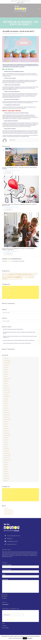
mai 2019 (6, 442)
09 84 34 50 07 (15, 1)
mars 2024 (6, 371)
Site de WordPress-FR (8, 513)
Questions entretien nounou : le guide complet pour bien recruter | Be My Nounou (19, 340)
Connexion (6, 508)
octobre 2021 (6, 394)
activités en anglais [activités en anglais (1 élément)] (18, 273)
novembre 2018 (7, 455)
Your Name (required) (20, 566)
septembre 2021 (7, 396)
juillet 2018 (6, 464)
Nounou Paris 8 (15, 553)
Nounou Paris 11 (35, 553)
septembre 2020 (7, 419)
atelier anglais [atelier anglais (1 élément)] (6, 274)
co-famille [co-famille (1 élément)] (33, 274)
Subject (20, 576)
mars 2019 (6, 446)
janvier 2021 (6, 412)
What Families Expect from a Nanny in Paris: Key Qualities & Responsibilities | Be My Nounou (19, 333)
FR (20, 15)
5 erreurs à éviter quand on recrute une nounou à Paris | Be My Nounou (17, 343)
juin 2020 (6, 421)
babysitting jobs (7, 289)
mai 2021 (6, 405)
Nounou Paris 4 (24, 551)
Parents (5, 297)
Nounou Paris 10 (27, 553)
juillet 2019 (6, 437)
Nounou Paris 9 (21, 553)
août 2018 (6, 462)
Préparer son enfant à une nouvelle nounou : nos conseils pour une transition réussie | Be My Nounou (20, 337)
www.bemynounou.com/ (12, 544)
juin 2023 (6, 374)
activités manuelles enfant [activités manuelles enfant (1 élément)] (25, 273)
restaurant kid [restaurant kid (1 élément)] (16, 279)
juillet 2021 (6, 401)
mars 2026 (6, 358)
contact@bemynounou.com (24, 1)
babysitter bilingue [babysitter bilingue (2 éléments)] (15, 274)
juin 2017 (6, 480)
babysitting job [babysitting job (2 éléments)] (27, 274)
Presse (3, 623)
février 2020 (6, 430)
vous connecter (10, 261)
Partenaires (4, 625)
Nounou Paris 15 (26, 554)
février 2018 (6, 476)
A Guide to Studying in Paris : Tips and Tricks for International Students (19, 168)
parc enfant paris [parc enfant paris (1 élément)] (10, 279)
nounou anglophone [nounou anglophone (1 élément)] (25, 277)
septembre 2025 (7, 360)
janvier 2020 (6, 433)
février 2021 (6, 410)
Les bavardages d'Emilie (9, 291)
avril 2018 (6, 471)
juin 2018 (6, 467)
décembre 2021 (7, 389)
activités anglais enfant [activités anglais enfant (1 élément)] (11, 273)
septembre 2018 (7, 460)
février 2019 (6, 448)
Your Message (20, 586)
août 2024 (6, 367)
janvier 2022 (6, 387)
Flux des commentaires (8, 512)
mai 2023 (6, 376)
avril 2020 (6, 426)
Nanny (5, 293)
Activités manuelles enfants (9, 287)
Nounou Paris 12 (5, 554)
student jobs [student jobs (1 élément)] (20, 279)
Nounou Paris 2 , (11, 551)
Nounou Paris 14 (19, 554)
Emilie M (10, 33)
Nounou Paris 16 (33, 554)
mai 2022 (6, 383)
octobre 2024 (6, 365)
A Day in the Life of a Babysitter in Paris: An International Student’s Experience (18, 249)
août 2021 (6, 399)
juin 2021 (6, 403)
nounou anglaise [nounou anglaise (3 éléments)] (14, 277)
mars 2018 (6, 473)
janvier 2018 (6, 478)
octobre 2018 (6, 457)
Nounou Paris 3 (18, 551)
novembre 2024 (7, 362)
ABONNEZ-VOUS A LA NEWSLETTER (12, 611)
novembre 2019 (7, 435)
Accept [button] (25, 638)
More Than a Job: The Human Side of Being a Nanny (13, 329)
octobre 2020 (6, 417)
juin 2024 (6, 369)
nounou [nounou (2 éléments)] (4, 277)
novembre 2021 (7, 392)
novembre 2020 (7, 414)
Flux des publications (8, 510)
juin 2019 (6, 439)
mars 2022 (6, 385)
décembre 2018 (7, 453)
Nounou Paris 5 (30, 551)
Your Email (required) (20, 571)
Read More (29, 638)
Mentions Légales (5, 627)
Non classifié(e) (7, 295)
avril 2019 (6, 444)
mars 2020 (6, 428)
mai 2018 (6, 469)
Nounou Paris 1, (5, 551)
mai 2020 (6, 423)
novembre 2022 (7, 378)
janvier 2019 (6, 451)
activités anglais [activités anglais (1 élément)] (4, 273)
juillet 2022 (6, 380)
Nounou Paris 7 (8, 553)
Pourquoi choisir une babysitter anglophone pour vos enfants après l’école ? (19, 205)
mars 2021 (6, 408)
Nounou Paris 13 (12, 554)
